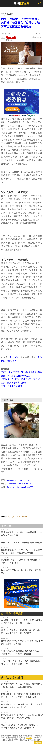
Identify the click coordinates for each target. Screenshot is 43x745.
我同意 (38, 743)
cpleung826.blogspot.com (18, 480)
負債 (9, 517)
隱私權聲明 (29, 738)
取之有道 (14, 357)
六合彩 (24, 517)
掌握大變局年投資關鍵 (11, 386)
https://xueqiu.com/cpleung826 (20, 487)
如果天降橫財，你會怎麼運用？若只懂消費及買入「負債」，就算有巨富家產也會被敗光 (20, 23)
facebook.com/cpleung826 (20, 484)
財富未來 (11, 38)
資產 (14, 517)
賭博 (19, 517)
